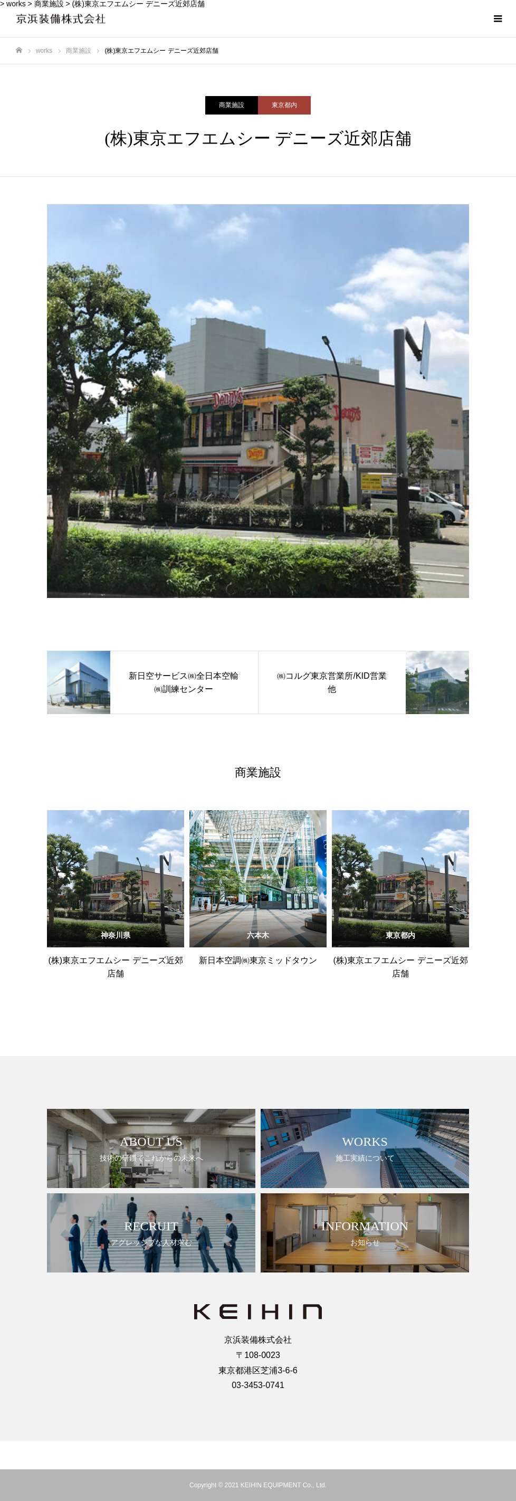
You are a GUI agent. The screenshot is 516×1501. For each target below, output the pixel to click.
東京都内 (284, 105)
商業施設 (231, 105)
